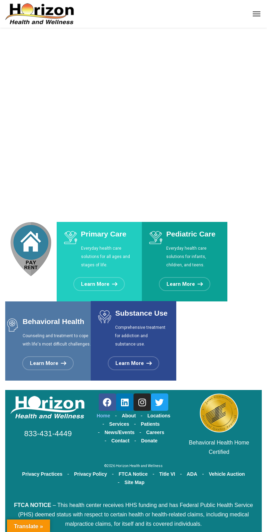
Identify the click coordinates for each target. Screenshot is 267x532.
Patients (150, 424)
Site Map (134, 482)
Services (119, 424)
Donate (149, 440)
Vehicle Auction (227, 474)
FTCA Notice (133, 474)
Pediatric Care (190, 234)
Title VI (167, 474)
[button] (99, 284)
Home (103, 415)
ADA (192, 474)
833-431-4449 (48, 433)
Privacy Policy (90, 474)
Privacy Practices (42, 474)
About (129, 415)
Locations (158, 415)
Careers (155, 432)
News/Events (120, 432)
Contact (120, 440)
